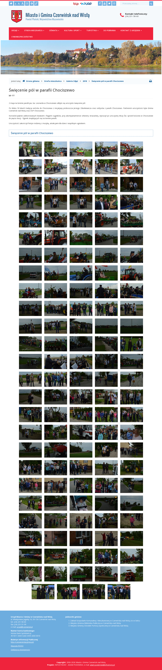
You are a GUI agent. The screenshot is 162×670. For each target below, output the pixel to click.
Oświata (54, 30)
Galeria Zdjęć (72, 81)
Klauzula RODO (17, 646)
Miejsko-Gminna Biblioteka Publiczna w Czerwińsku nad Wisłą (95, 623)
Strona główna (31, 81)
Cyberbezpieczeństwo (22, 37)
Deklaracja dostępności (20, 650)
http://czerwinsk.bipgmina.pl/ (22, 642)
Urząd (15, 30)
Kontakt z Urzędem (131, 30)
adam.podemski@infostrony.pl (102, 665)
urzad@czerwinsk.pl (25, 627)
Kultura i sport (72, 30)
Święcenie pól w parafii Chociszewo (108, 81)
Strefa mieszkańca (34, 30)
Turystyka (92, 30)
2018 (85, 81)
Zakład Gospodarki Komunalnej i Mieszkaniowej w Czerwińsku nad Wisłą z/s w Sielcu (105, 620)
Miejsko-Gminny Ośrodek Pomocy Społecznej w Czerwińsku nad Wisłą (99, 625)
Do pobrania (110, 30)
